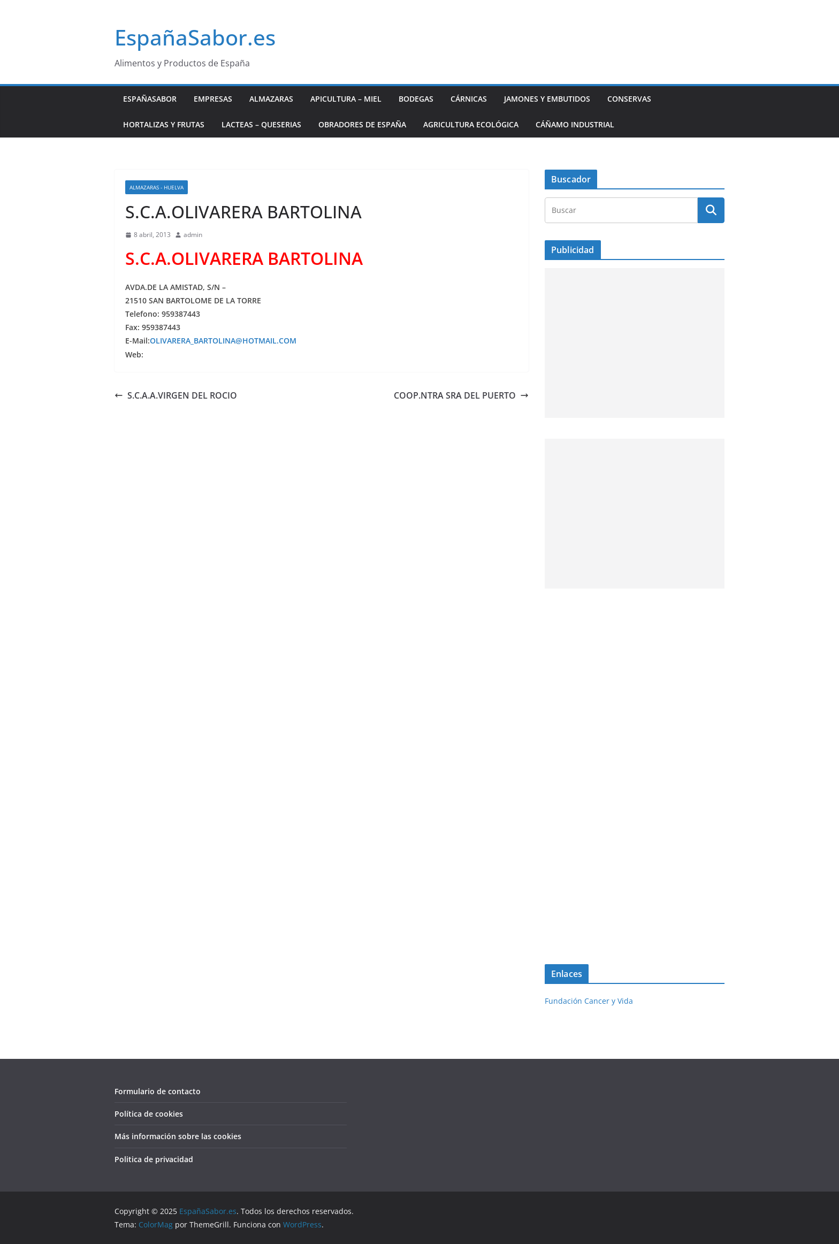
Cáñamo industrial (575, 124)
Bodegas (416, 99)
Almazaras (271, 99)
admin (193, 234)
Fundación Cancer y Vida (589, 1001)
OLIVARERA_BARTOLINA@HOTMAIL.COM (223, 340)
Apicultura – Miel (346, 99)
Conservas (629, 99)
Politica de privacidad (154, 1159)
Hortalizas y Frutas (163, 124)
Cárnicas (469, 99)
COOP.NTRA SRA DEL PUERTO (461, 395)
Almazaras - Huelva (156, 187)
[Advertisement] (634, 343)
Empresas (213, 99)
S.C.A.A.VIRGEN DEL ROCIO (176, 395)
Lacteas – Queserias (261, 124)
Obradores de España (362, 124)
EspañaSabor (150, 99)
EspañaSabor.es (195, 37)
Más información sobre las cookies (178, 1136)
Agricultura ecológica (470, 124)
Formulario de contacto (158, 1091)
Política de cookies (149, 1114)
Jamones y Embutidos (547, 99)
